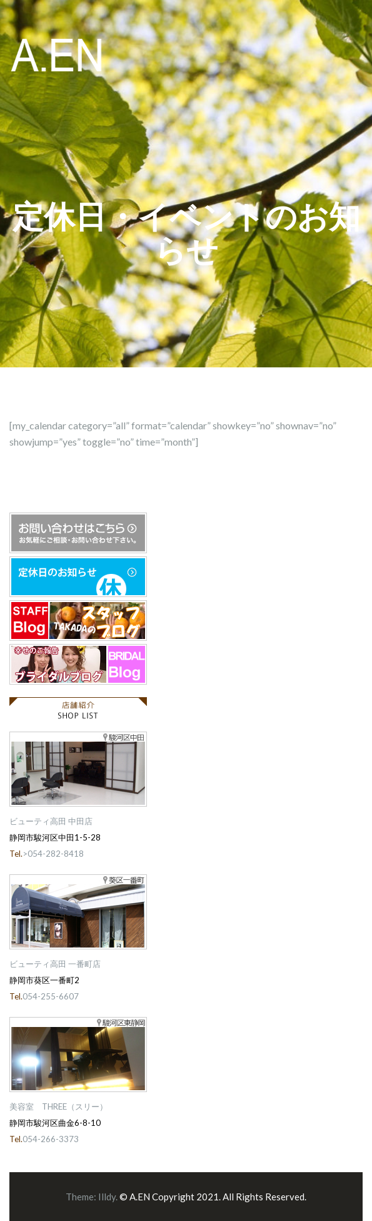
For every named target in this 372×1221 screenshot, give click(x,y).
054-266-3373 (51, 1139)
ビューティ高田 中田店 (51, 821)
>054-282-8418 (53, 854)
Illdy (107, 1196)
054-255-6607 (51, 996)
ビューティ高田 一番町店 (55, 964)
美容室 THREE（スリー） (58, 1106)
